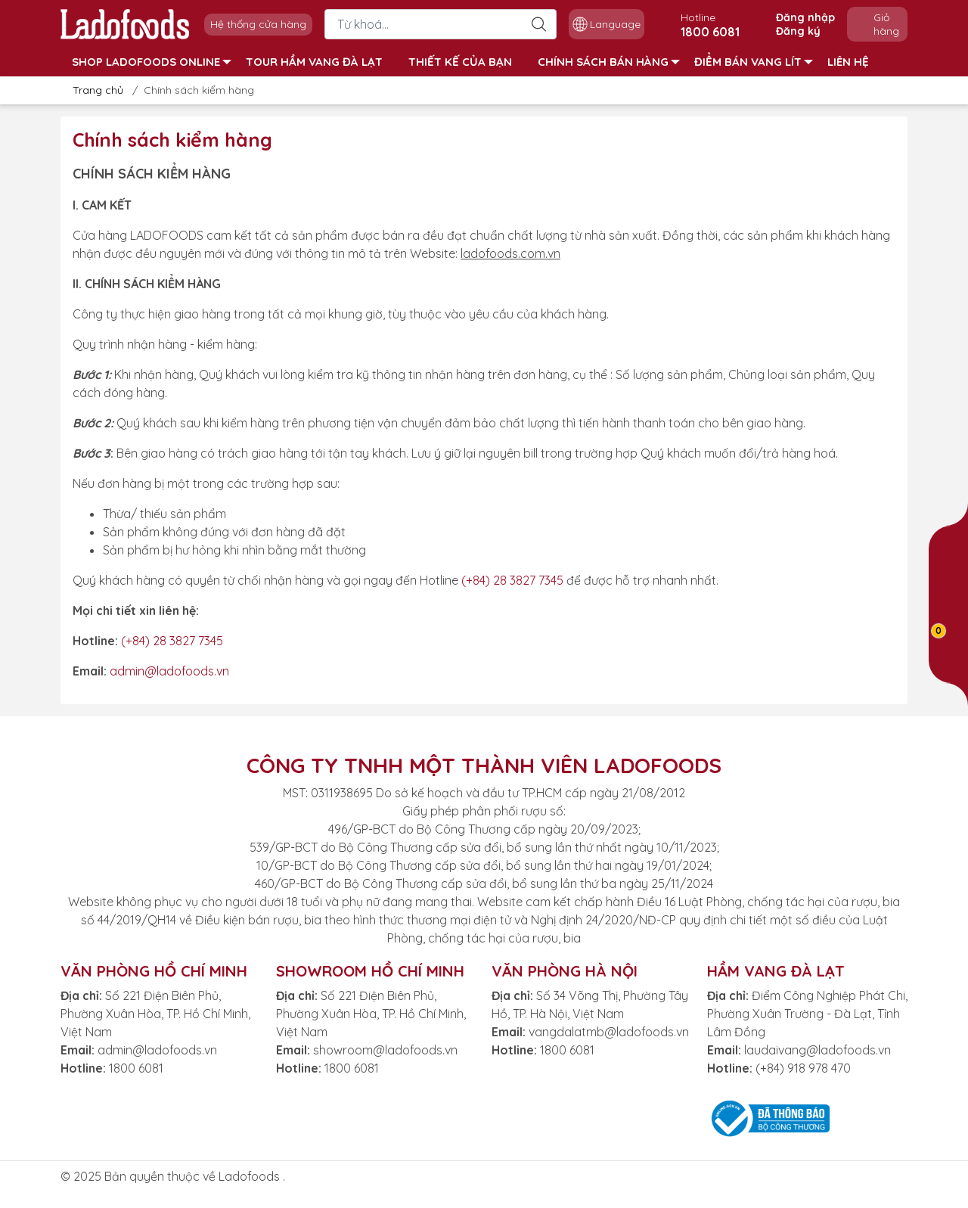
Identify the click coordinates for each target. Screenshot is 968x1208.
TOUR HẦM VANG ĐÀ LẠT (314, 61)
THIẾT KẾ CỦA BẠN (460, 61)
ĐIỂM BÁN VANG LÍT (753, 61)
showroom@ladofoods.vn (385, 1049)
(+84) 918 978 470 (803, 1068)
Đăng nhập (805, 17)
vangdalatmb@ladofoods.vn (609, 1031)
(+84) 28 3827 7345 (512, 580)
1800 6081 (136, 1068)
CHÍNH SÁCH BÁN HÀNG (609, 61)
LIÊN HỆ (848, 61)
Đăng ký (798, 31)
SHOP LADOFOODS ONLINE (151, 61)
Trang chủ (93, 90)
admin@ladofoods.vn (169, 671)
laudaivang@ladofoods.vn (817, 1049)
